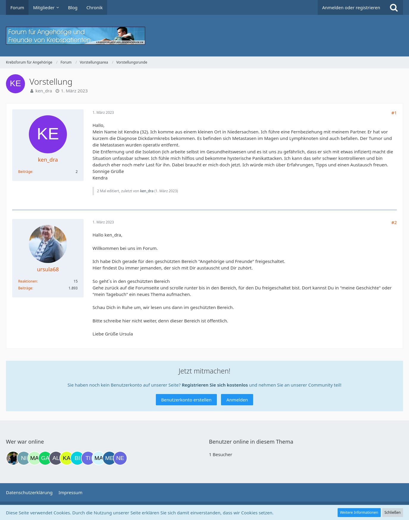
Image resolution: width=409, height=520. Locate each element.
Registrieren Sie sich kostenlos (215, 385)
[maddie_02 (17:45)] (34, 458)
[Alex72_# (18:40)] (56, 458)
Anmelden (237, 400)
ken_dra (43, 91)
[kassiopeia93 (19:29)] (66, 458)
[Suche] (394, 7)
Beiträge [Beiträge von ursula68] (25, 288)
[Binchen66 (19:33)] (77, 458)
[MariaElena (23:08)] (99, 458)
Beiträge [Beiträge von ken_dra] (25, 171)
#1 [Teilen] (394, 113)
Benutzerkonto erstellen (186, 400)
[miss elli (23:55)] (109, 458)
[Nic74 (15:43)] (24, 458)
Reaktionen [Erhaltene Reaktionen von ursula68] (27, 281)
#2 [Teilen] (394, 222)
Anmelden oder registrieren (351, 7)
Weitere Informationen (359, 512)
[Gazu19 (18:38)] (45, 458)
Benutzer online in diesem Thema (251, 441)
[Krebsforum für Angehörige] (204, 36)
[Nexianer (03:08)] (120, 458)
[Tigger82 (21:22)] (88, 458)
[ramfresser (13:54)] (13, 458)
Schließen (393, 512)
